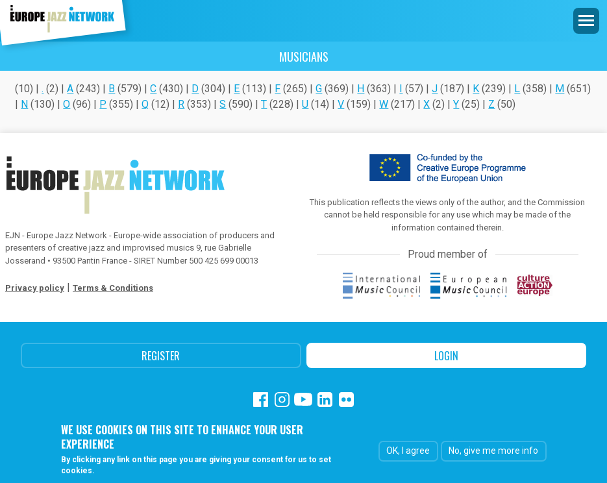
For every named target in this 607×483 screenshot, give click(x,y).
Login (446, 356)
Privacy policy (34, 288)
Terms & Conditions (113, 288)
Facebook (260, 399)
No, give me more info (493, 451)
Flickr (346, 399)
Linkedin (325, 399)
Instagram (282, 399)
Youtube (303, 399)
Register (161, 356)
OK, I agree (408, 451)
